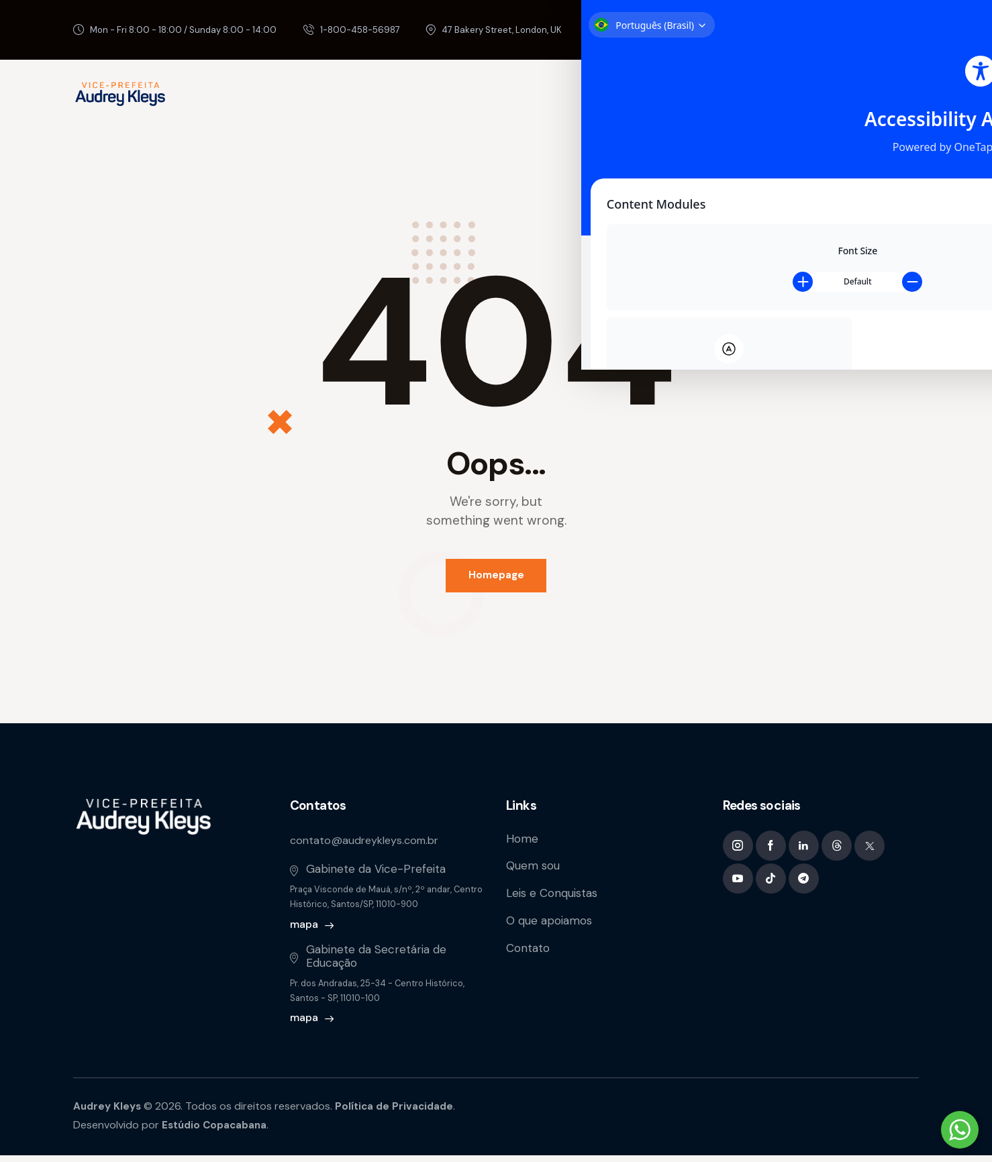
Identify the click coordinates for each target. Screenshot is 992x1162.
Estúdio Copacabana (217, 1131)
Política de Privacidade (399, 1112)
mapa (304, 931)
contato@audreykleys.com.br (368, 846)
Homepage (496, 578)
